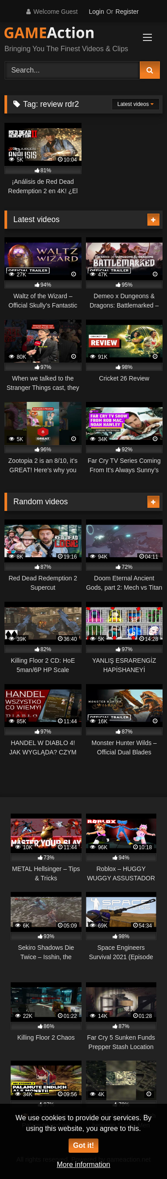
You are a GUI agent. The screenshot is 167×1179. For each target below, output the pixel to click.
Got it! (83, 1145)
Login (96, 11)
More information (83, 1164)
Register (126, 11)
